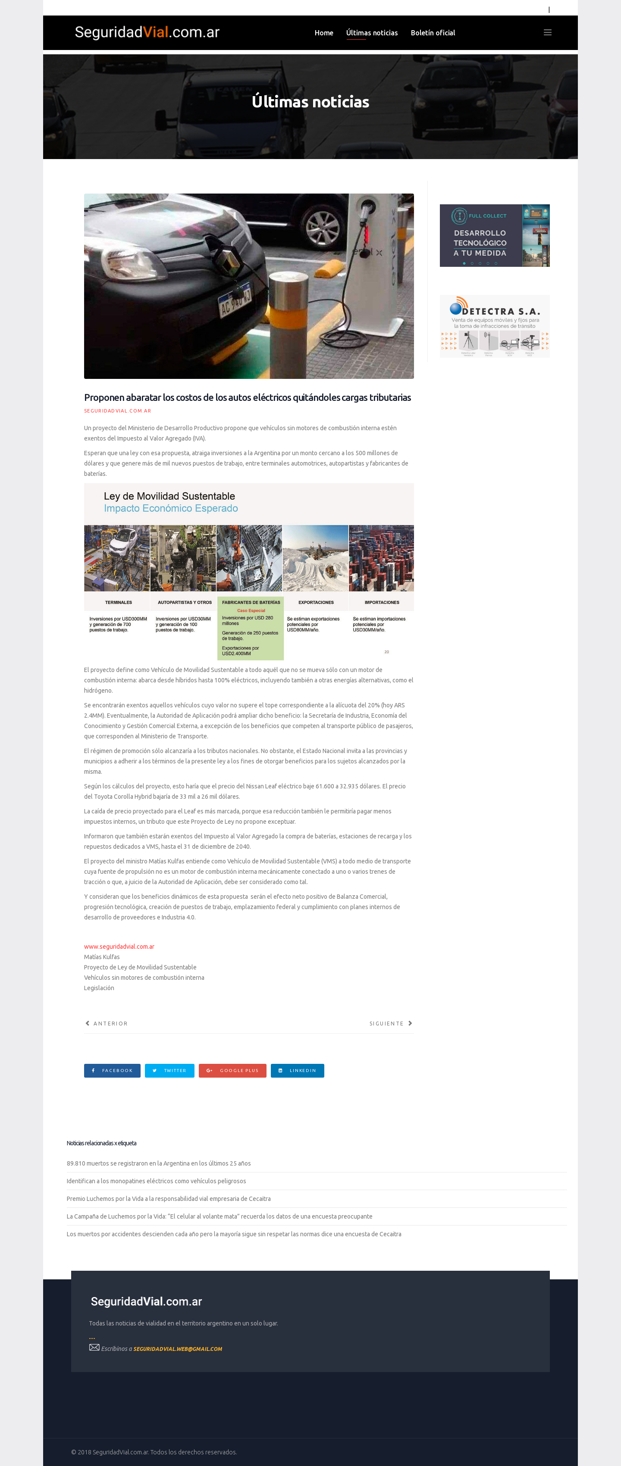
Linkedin (298, 1070)
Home (324, 33)
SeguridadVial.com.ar (117, 410)
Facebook (112, 1070)
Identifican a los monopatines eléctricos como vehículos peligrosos (156, 1181)
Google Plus (232, 1070)
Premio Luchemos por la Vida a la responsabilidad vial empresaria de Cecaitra (169, 1198)
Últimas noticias (372, 33)
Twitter (170, 1070)
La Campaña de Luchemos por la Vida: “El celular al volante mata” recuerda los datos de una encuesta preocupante (220, 1216)
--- (92, 1338)
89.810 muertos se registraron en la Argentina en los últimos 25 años (159, 1163)
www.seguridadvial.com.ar (119, 946)
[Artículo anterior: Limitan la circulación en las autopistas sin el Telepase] (106, 1024)
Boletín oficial (433, 33)
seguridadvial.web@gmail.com (177, 1349)
